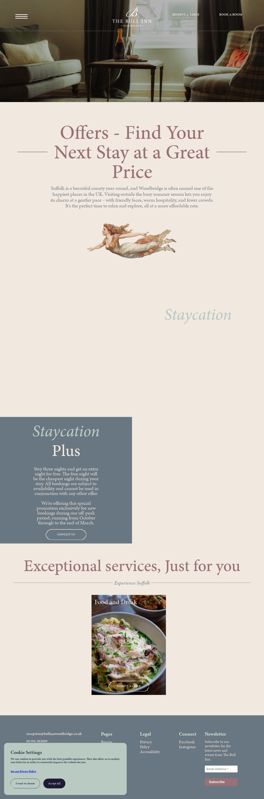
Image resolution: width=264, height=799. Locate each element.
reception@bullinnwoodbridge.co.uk (54, 733)
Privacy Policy (146, 744)
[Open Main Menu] (21, 16)
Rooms (106, 741)
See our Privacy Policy (23, 771)
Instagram (187, 746)
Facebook (187, 741)
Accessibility (150, 751)
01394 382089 (36, 741)
